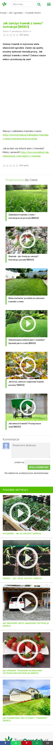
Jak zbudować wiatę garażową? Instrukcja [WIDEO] (26, 624)
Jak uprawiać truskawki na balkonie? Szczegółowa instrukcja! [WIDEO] (22, 671)
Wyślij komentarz (39, 467)
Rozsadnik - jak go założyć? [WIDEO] (22, 533)
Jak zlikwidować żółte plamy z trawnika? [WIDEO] (25, 719)
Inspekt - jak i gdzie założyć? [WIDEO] (22, 578)
